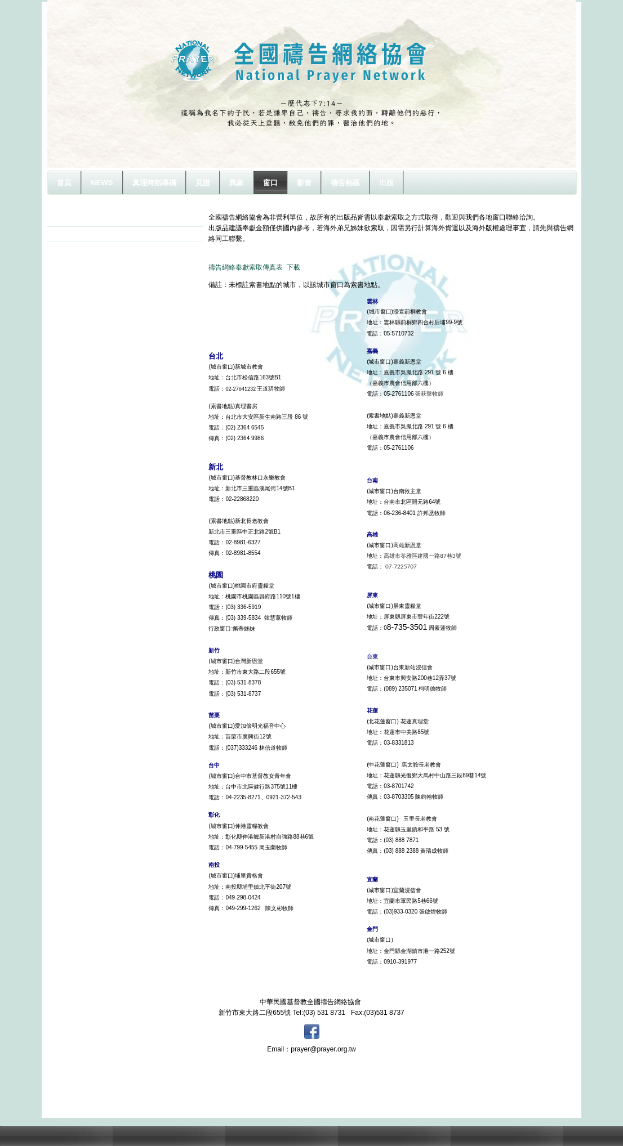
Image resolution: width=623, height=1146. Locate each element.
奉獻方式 (74, 234)
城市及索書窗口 (84, 219)
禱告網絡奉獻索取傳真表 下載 (254, 267)
